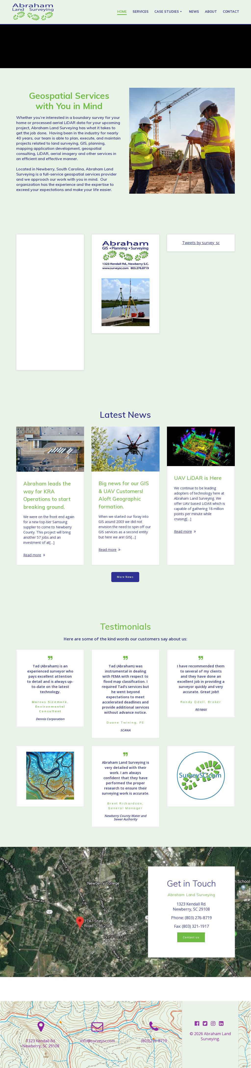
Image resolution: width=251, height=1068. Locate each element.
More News (125, 585)
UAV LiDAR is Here (198, 478)
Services (141, 11)
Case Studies (166, 11)
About (211, 11)
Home (122, 11)
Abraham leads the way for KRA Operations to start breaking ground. (47, 495)
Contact (231, 11)
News (194, 11)
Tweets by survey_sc (201, 242)
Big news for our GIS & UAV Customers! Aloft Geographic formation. (124, 495)
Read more (33, 560)
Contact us (191, 961)
